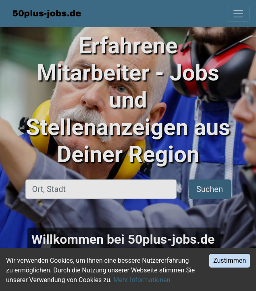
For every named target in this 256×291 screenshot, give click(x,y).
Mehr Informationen (141, 280)
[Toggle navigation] (238, 14)
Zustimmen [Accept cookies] (229, 260)
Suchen (209, 189)
